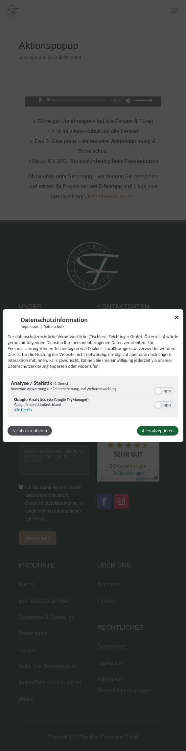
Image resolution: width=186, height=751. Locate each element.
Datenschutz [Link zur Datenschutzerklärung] (53, 326)
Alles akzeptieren (158, 431)
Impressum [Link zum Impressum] (30, 326)
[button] (158, 391)
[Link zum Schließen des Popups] (176, 318)
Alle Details (23, 410)
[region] (93, 397)
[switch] (164, 390)
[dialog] (93, 375)
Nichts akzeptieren (29, 431)
